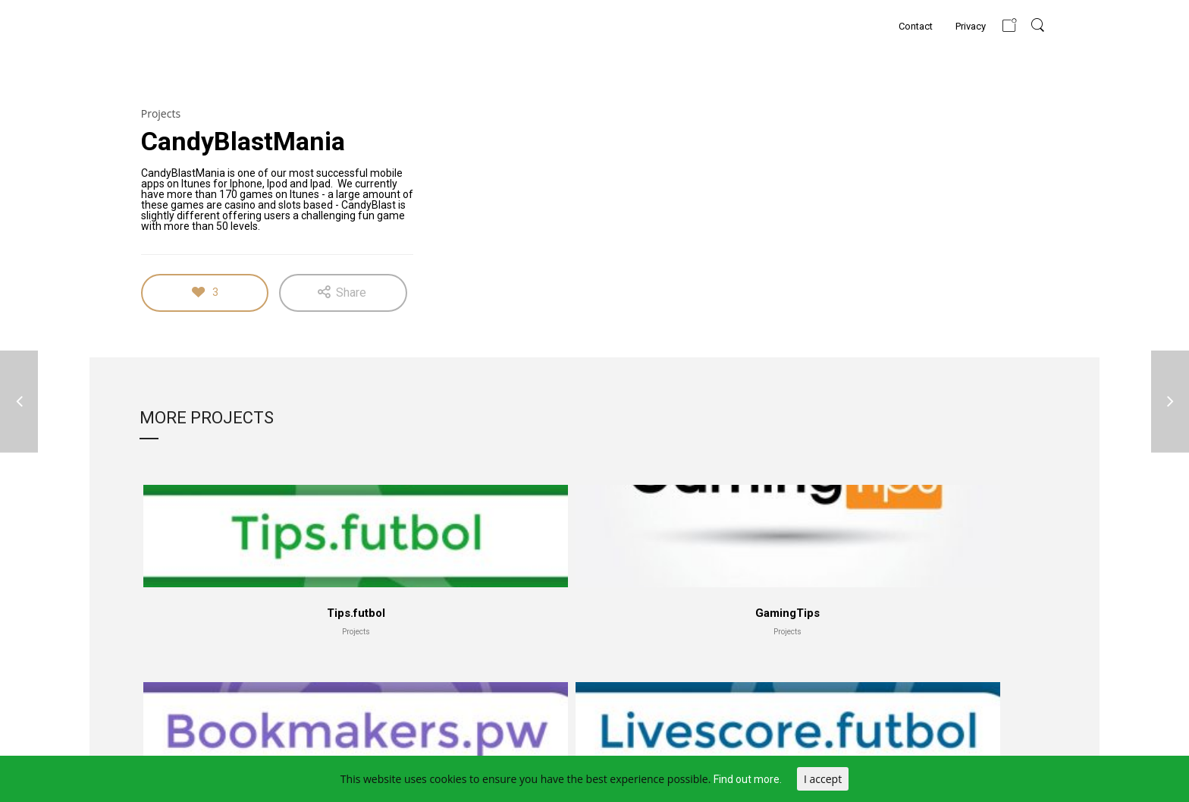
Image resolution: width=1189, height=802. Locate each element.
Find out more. (748, 779)
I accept (823, 779)
